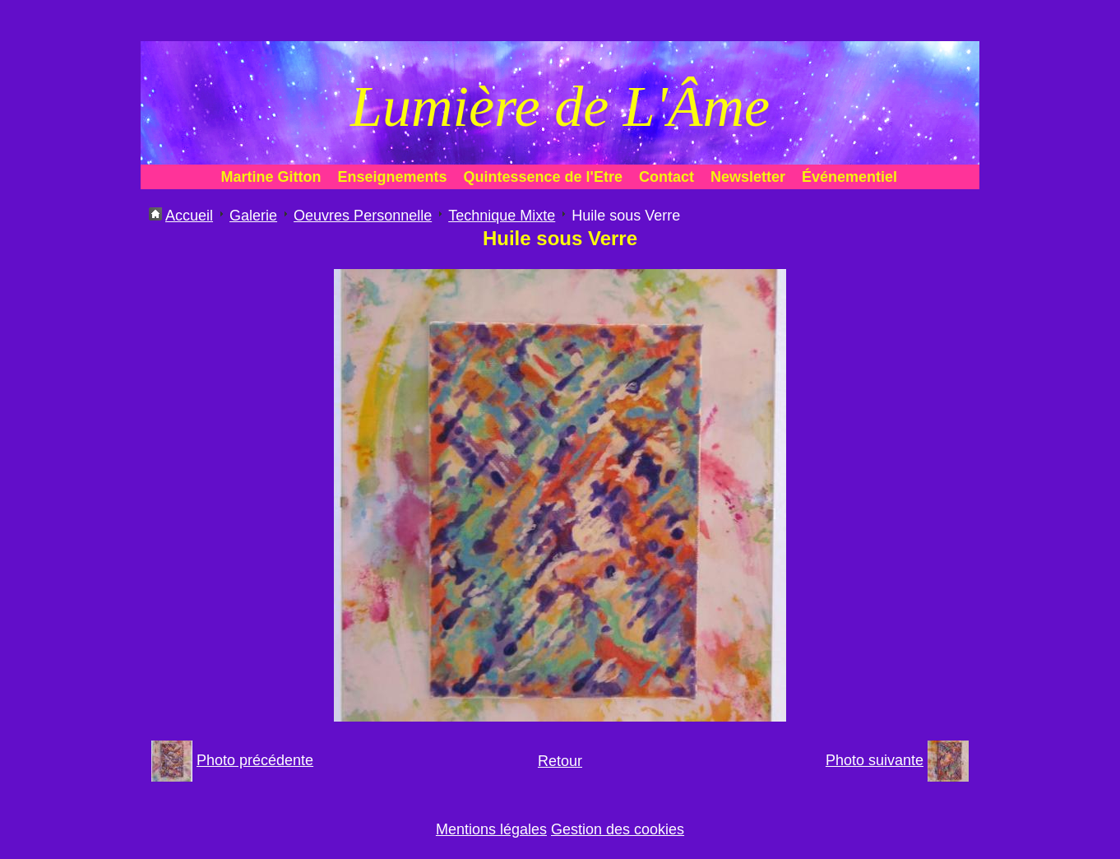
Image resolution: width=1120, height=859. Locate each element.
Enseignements (392, 177)
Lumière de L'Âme (560, 106)
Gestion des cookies (617, 829)
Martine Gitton (271, 177)
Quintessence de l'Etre (543, 177)
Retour (560, 761)
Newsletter (747, 177)
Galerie (253, 215)
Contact (666, 177)
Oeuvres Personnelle (363, 215)
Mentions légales (491, 829)
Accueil (189, 215)
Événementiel (849, 177)
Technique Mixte (501, 215)
